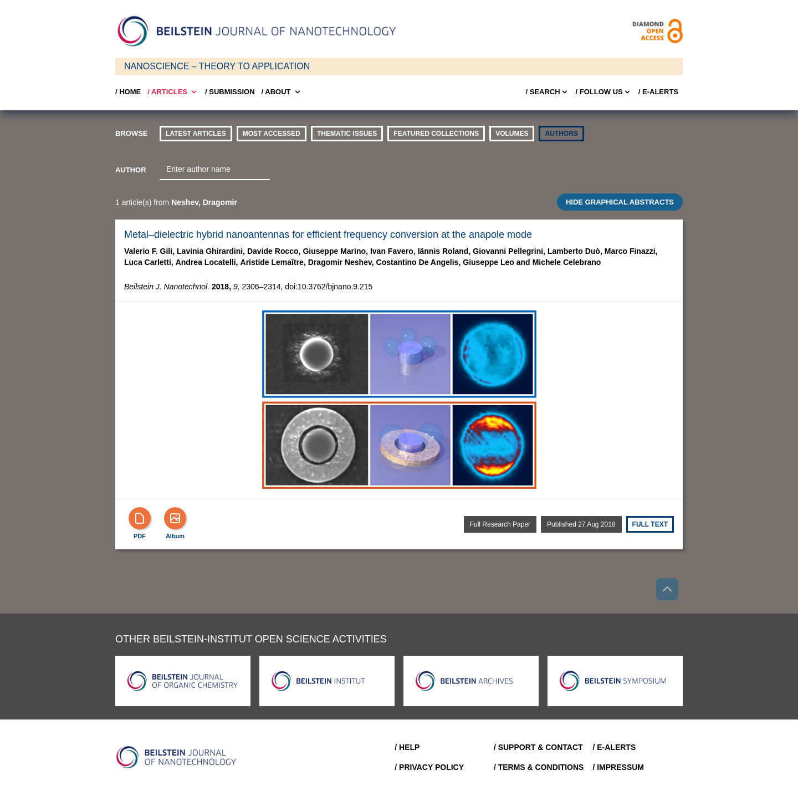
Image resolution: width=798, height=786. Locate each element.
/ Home (128, 92)
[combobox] (215, 169)
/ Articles (172, 92)
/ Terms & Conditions (539, 767)
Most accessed (271, 133)
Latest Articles (196, 133)
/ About (282, 92)
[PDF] (140, 518)
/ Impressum (618, 767)
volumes (511, 133)
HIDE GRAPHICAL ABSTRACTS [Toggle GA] (620, 202)
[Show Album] (175, 518)
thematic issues (347, 133)
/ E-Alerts (658, 92)
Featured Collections (436, 133)
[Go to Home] (179, 757)
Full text (650, 524)
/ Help (407, 747)
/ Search (547, 92)
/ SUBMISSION (230, 92)
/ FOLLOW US (604, 92)
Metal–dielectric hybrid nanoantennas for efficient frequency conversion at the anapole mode (328, 234)
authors (561, 133)
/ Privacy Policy (429, 767)
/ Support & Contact (538, 747)
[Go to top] (667, 589)
